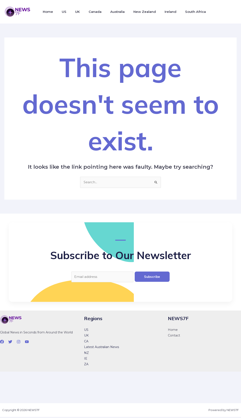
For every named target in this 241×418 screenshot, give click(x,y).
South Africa (182, 12)
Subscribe (152, 277)
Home (47, 12)
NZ (86, 354)
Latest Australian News (101, 348)
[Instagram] (19, 343)
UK (73, 12)
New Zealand (135, 12)
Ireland (159, 12)
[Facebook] (2, 343)
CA (86, 342)
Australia (109, 12)
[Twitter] (10, 343)
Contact (174, 336)
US (61, 12)
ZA (86, 365)
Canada (89, 12)
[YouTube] (27, 343)
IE (85, 360)
